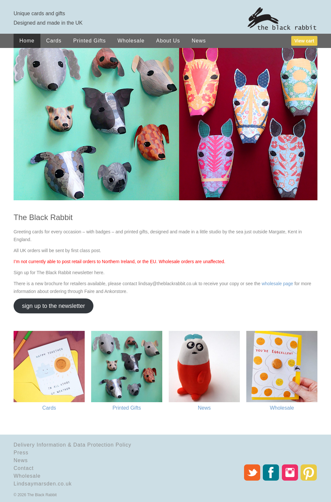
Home (27, 40)
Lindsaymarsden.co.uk (43, 483)
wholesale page (277, 283)
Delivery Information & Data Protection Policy (72, 445)
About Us (168, 40)
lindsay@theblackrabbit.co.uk (167, 283)
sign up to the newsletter (53, 306)
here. (99, 272)
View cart (304, 40)
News (199, 40)
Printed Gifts (89, 40)
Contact (24, 468)
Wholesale (130, 40)
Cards (54, 40)
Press (21, 452)
